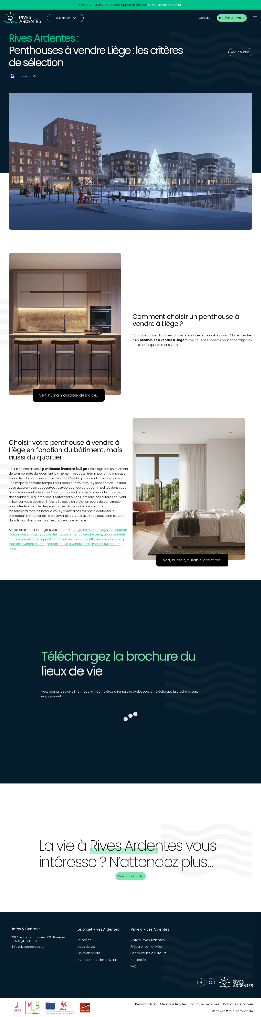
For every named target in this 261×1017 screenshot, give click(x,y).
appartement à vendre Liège (80, 534)
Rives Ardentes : (43, 38)
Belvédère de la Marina (164, 5)
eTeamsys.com (243, 1011)
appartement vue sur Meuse (62, 539)
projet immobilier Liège (90, 530)
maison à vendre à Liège (27, 544)
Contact (205, 18)
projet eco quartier (44, 534)
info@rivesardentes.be (28, 947)
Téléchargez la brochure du (118, 656)
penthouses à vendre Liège (105, 539)
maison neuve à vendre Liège (69, 544)
